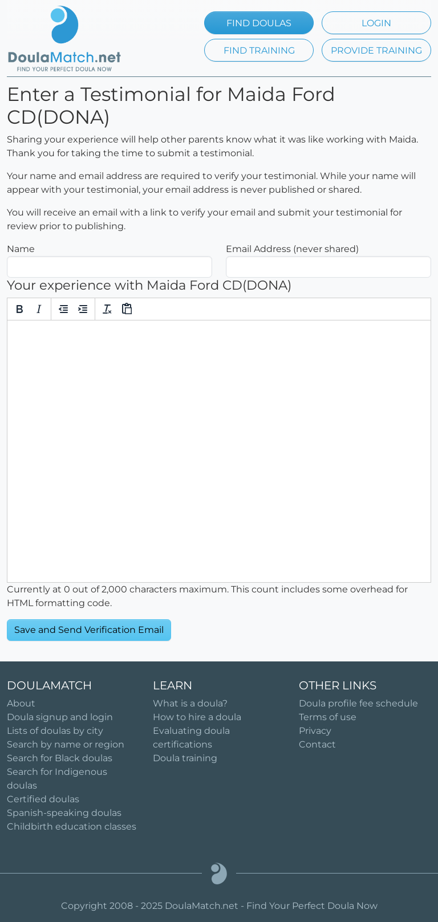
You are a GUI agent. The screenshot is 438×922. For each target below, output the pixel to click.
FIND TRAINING (259, 50)
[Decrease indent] (63, 309)
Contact (317, 744)
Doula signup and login (60, 717)
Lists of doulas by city (55, 730)
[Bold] (19, 309)
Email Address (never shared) (292, 248)
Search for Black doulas (59, 758)
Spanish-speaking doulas (64, 812)
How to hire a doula (197, 717)
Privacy (315, 730)
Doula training (185, 758)
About (21, 703)
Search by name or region (65, 744)
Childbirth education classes (71, 826)
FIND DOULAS (258, 23)
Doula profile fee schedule (358, 703)
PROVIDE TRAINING (376, 50)
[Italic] (38, 309)
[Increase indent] (82, 309)
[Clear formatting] (107, 309)
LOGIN (376, 23)
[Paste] (126, 309)
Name (21, 248)
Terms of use (327, 717)
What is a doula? (190, 703)
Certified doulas (43, 799)
